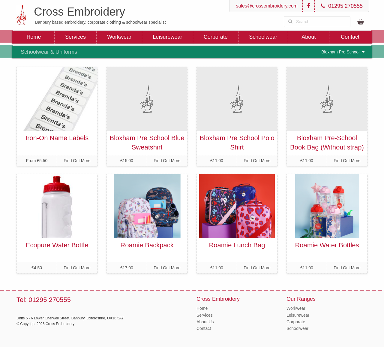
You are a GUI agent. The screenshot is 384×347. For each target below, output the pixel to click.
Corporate (216, 37)
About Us (205, 321)
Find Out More (77, 160)
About (309, 37)
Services (75, 37)
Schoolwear (263, 37)
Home (33, 37)
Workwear (119, 37)
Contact (350, 37)
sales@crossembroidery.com (266, 5)
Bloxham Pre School (342, 52)
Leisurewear (167, 37)
